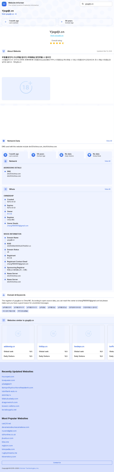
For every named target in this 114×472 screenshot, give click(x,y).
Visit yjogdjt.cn (9, 14)
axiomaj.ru (6, 395)
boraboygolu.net (9, 410)
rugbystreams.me (9, 453)
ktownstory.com (9, 456)
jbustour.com (7, 438)
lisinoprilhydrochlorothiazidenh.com (17, 387)
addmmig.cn (9, 346)
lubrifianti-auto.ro (9, 391)
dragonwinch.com (9, 402)
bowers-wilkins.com (10, 406)
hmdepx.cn (79, 346)
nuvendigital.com (9, 431)
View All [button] (109, 141)
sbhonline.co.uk (9, 434)
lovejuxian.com (8, 380)
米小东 (9, 214)
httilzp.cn (43, 346)
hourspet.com (8, 376)
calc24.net (6, 423)
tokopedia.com (8, 449)
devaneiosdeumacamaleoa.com (15, 427)
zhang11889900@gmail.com (17, 226)
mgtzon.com (7, 445)
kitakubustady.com (10, 398)
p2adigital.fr (7, 384)
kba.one (5, 442)
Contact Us (57, 462)
